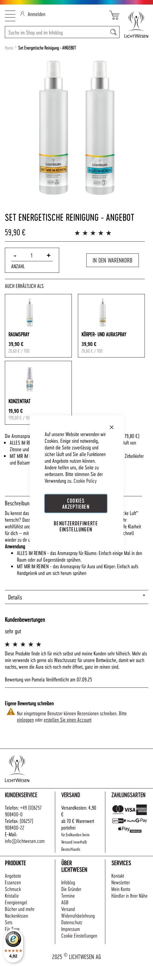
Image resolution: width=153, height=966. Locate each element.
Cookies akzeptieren (75, 503)
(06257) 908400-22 (19, 824)
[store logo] (134, 24)
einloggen (25, 719)
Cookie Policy (85, 480)
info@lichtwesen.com (25, 840)
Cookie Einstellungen (79, 935)
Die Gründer (71, 889)
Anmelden (32, 14)
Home (9, 48)
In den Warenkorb (112, 260)
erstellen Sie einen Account (67, 719)
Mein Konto (120, 889)
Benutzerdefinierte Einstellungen (76, 526)
